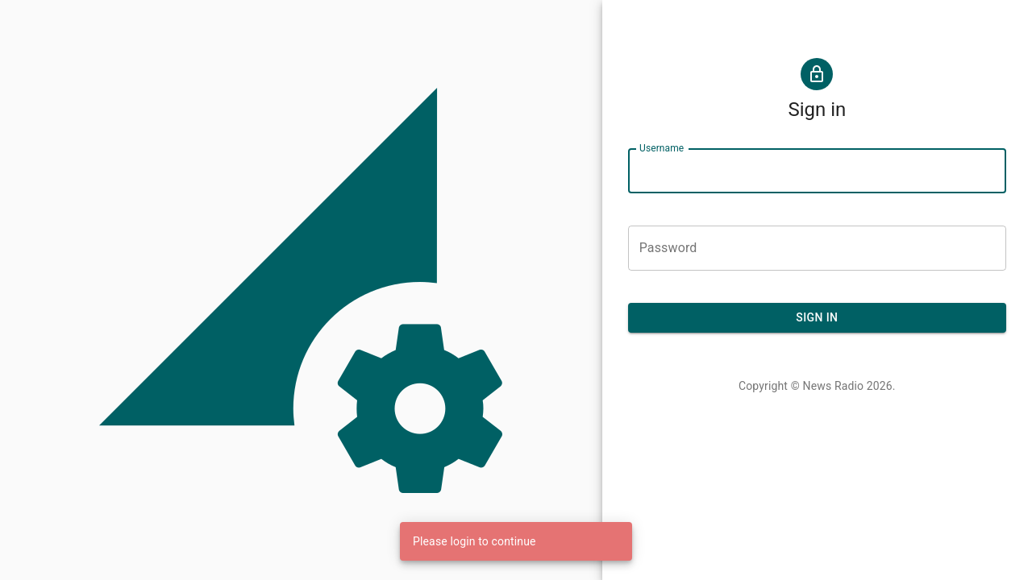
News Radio (833, 385)
